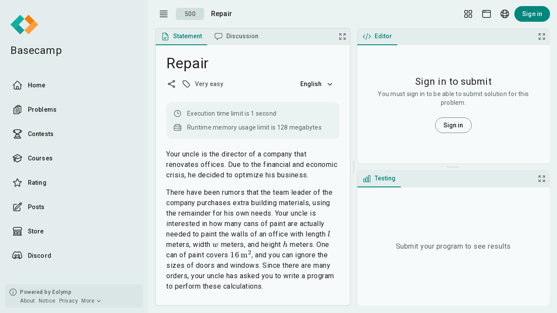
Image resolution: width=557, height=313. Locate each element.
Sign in (532, 13)
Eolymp (61, 292)
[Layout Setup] (468, 14)
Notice (47, 301)
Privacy (68, 301)
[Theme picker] (486, 14)
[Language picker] (504, 14)
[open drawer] (163, 14)
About (27, 301)
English (317, 84)
